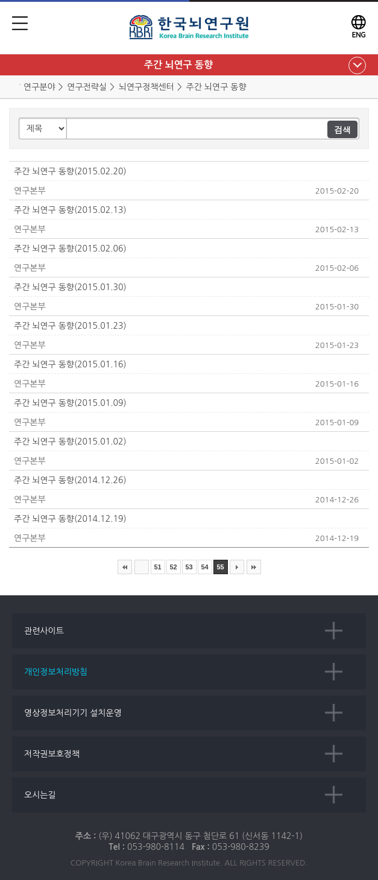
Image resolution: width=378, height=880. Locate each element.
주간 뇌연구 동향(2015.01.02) (70, 441)
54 (204, 567)
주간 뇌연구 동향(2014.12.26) (70, 480)
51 (157, 567)
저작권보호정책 (52, 754)
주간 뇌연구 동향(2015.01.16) (70, 364)
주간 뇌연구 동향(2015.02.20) (70, 171)
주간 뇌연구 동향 (178, 64)
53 (188, 567)
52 (173, 567)
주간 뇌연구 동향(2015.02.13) (70, 210)
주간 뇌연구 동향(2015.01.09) (70, 403)
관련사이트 (44, 631)
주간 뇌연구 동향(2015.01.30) (70, 287)
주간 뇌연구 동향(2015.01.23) (70, 325)
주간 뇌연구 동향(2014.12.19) (70, 518)
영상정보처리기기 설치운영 (73, 713)
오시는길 (40, 795)
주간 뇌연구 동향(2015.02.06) (70, 248)
